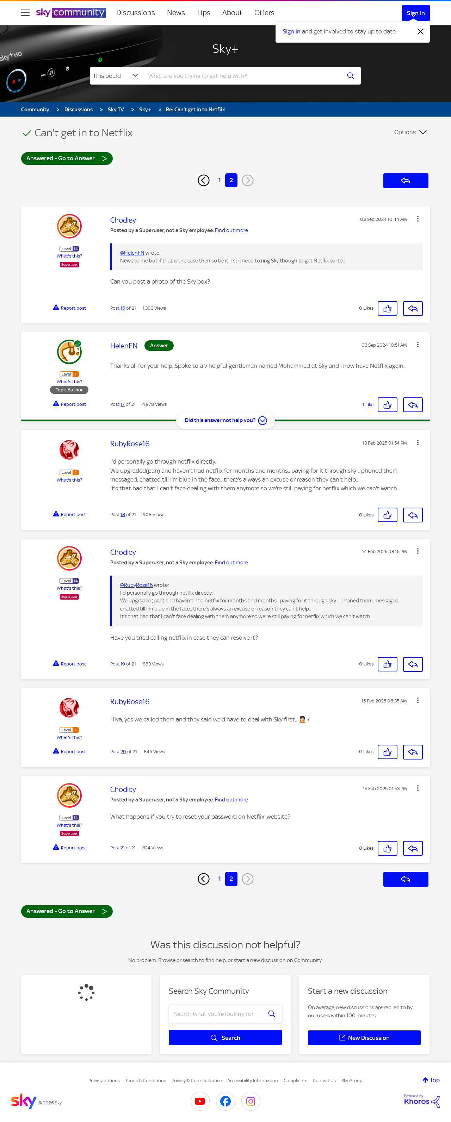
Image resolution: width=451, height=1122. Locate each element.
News (176, 12)
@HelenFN (132, 253)
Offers (264, 12)
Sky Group (352, 1080)
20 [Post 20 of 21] (123, 751)
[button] (418, 219)
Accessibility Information (252, 1080)
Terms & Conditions (145, 1080)
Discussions (135, 12)
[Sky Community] (71, 12)
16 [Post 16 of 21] (123, 308)
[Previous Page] (204, 180)
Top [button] (435, 1080)
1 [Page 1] (219, 180)
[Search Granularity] (116, 76)
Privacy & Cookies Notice (197, 1080)
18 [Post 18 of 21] (123, 514)
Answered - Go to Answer (66, 158)
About (232, 12)
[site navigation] (25, 13)
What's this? (69, 256)
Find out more (231, 230)
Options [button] (405, 132)
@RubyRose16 (136, 585)
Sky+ (225, 49)
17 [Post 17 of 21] (123, 404)
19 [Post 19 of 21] (123, 664)
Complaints (295, 1080)
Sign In (416, 13)
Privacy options (104, 1080)
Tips (203, 12)
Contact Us (324, 1080)
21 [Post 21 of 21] (123, 847)
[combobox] (241, 76)
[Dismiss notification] (420, 31)
